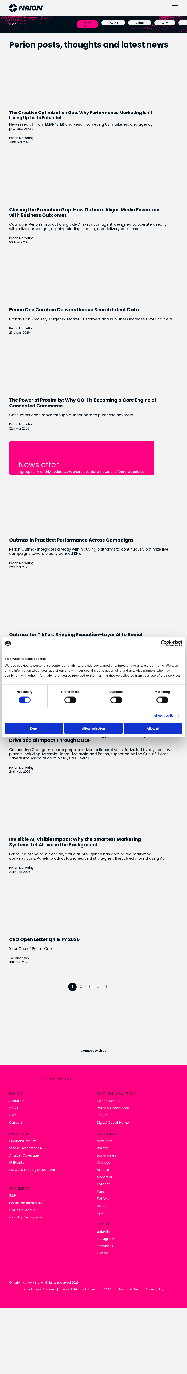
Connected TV (109, 1101)
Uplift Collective (22, 1210)
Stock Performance (25, 1148)
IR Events (16, 1162)
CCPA (107, 1289)
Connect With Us (93, 1051)
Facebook (105, 1246)
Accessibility (154, 1289)
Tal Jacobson (19, 958)
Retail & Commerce (113, 1108)
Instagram (105, 1238)
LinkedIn (103, 1231)
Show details (164, 715)
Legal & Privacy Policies (79, 1289)
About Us (16, 1101)
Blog (12, 1115)
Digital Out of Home (113, 1122)
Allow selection (93, 728)
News (13, 1108)
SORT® (102, 1115)
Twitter (103, 1253)
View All (87, 24)
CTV (165, 23)
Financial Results (22, 1141)
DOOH (113, 23)
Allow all (153, 728)
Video (140, 23)
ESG (12, 1195)
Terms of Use (128, 1289)
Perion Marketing (21, 138)
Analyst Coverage (24, 1155)
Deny (34, 728)
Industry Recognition (26, 1217)
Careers (16, 1122)
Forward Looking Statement (32, 1169)
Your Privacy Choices (39, 1289)
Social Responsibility (25, 1203)
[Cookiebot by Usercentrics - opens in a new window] (163, 643)
